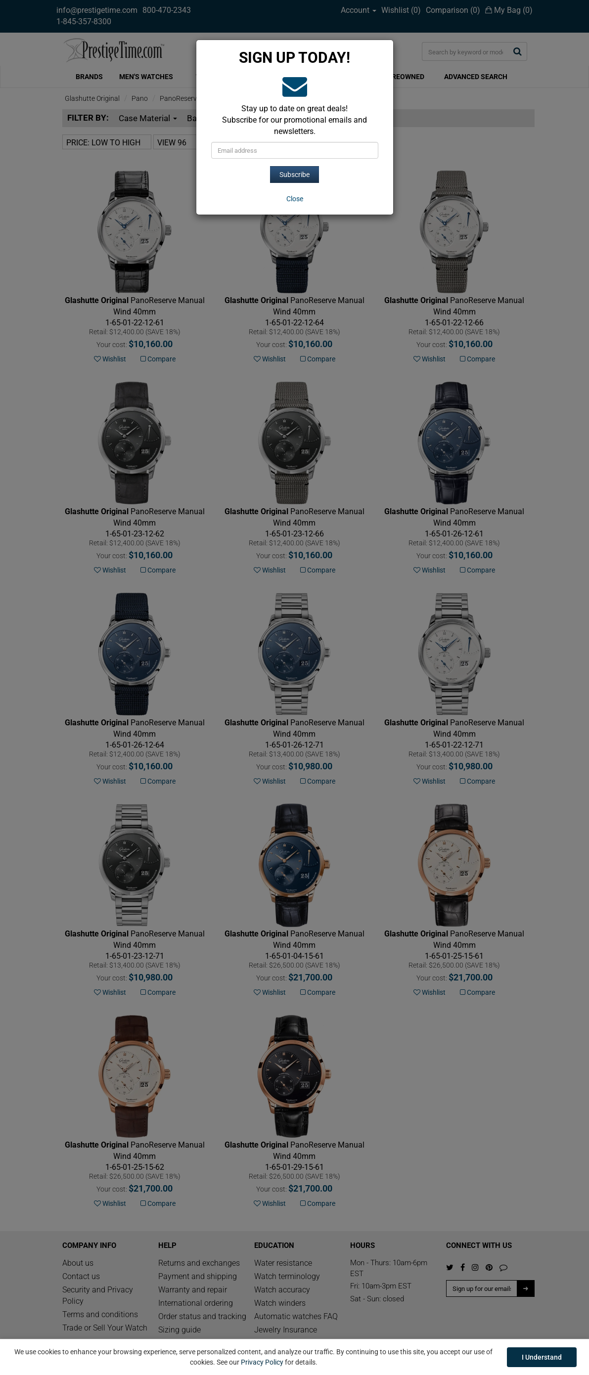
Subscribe (294, 174)
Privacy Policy (262, 1362)
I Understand (542, 1357)
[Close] (294, 198)
